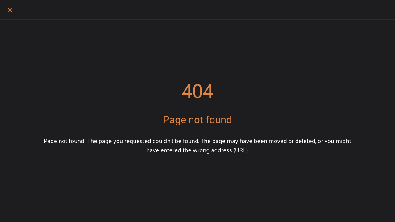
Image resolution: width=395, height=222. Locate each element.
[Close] (10, 10)
